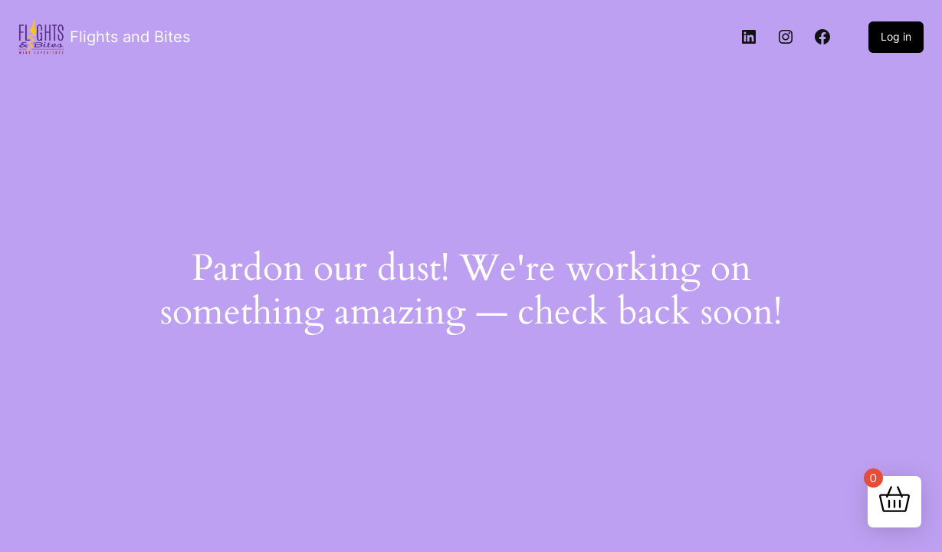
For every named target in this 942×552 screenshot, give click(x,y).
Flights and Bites (130, 37)
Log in (896, 36)
